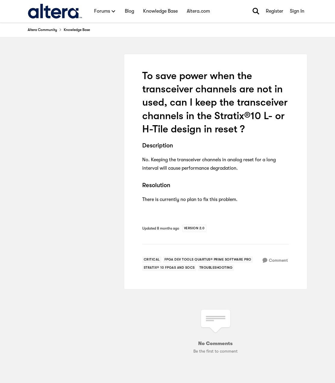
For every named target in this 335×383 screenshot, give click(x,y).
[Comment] (275, 260)
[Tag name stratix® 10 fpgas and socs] (169, 267)
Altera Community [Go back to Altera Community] (42, 30)
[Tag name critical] (151, 259)
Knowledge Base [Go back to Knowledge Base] (77, 30)
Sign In (297, 11)
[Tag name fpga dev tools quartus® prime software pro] (208, 259)
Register (274, 11)
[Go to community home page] (55, 11)
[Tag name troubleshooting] (216, 267)
